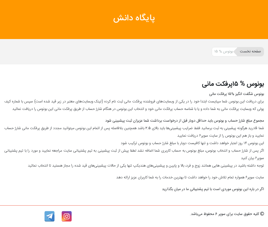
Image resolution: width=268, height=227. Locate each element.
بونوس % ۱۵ (223, 51)
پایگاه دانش (134, 18)
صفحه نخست (250, 51)
